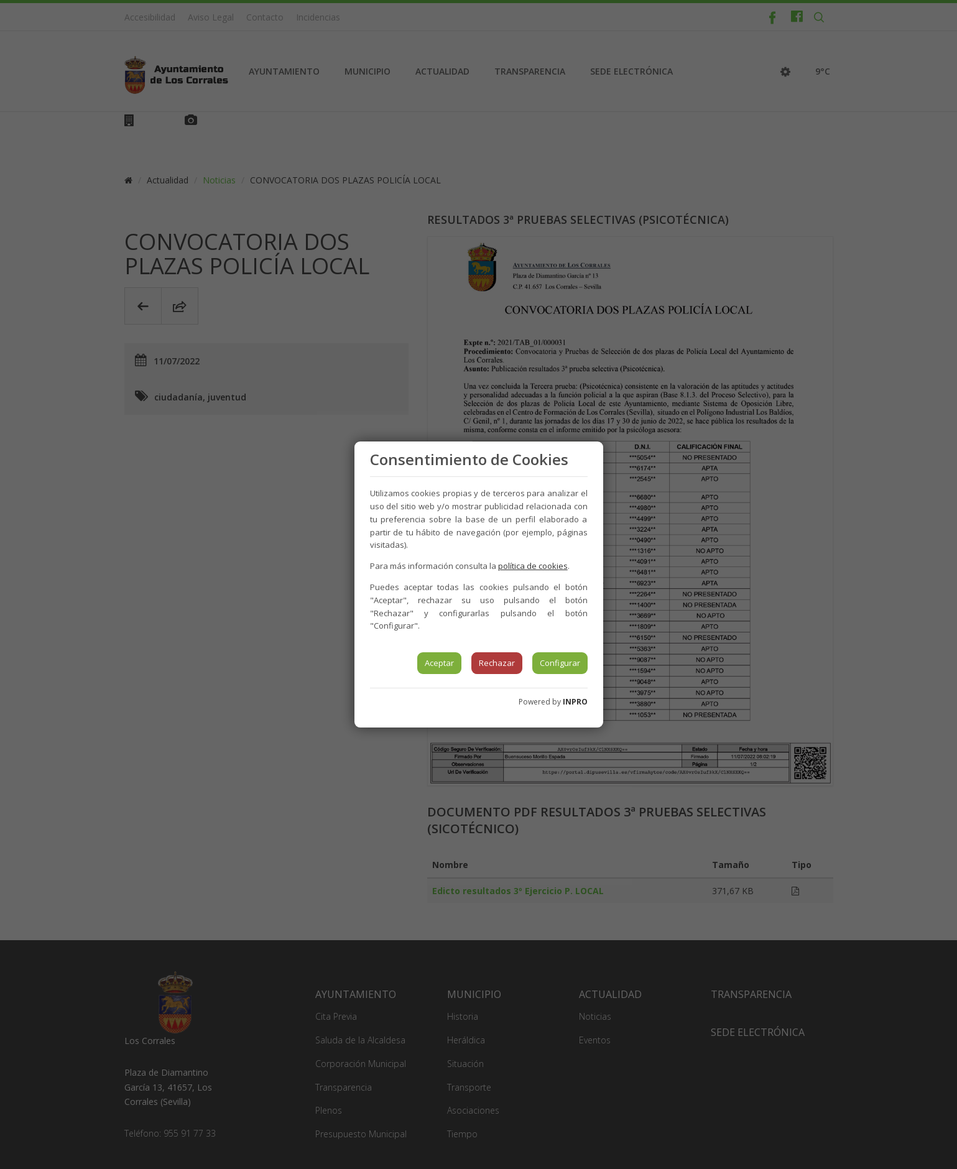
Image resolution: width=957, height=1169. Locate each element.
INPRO (575, 701)
